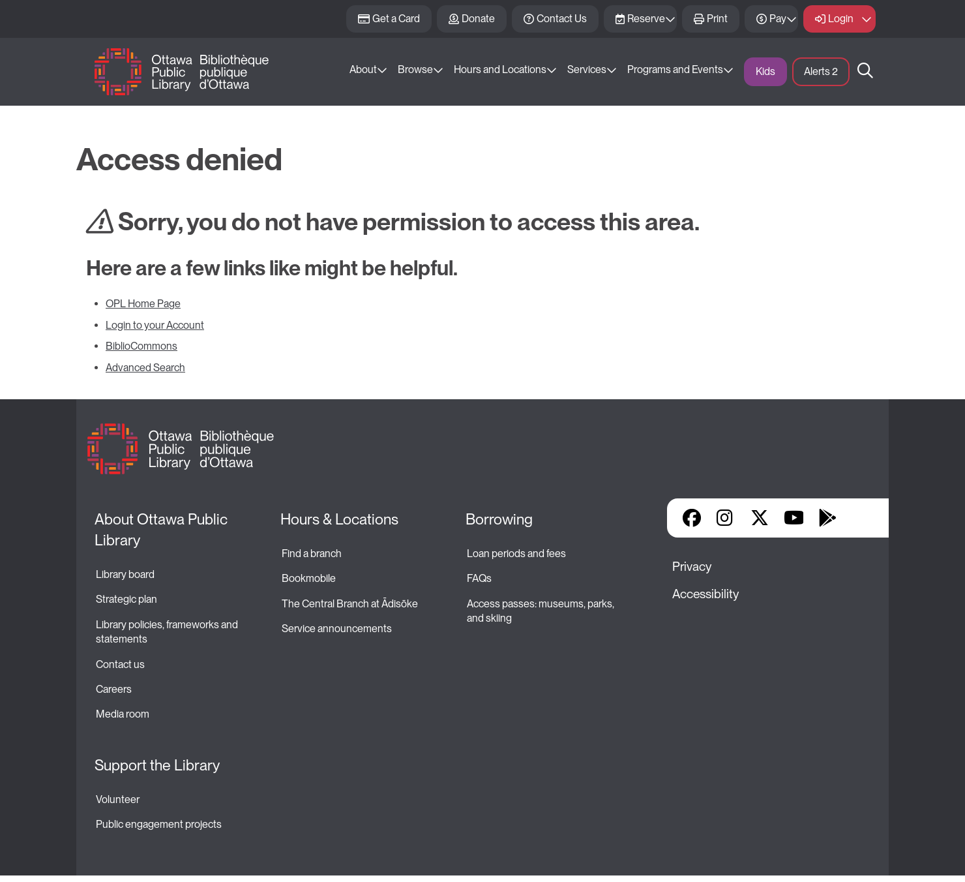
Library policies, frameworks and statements (168, 631)
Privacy (691, 566)
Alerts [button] (821, 71)
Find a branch (312, 553)
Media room (122, 714)
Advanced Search (145, 367)
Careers (114, 689)
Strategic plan (127, 599)
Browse (415, 69)
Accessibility (705, 593)
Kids (765, 71)
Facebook (692, 518)
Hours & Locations (339, 519)
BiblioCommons (141, 346)
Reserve (646, 18)
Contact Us (562, 18)
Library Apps (861, 518)
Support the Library (157, 765)
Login (841, 18)
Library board (125, 574)
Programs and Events (675, 69)
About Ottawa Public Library (163, 529)
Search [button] (865, 71)
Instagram (726, 518)
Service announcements (337, 628)
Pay (777, 18)
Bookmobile (309, 578)
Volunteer (118, 799)
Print (717, 18)
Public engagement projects (159, 824)
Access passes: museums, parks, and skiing (541, 611)
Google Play (827, 518)
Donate (478, 18)
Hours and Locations (500, 69)
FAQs (479, 578)
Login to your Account (155, 325)
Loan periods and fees (517, 553)
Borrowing (499, 519)
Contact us (120, 664)
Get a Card (396, 18)
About (363, 69)
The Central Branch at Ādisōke (350, 604)
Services (586, 69)
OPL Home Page (143, 303)
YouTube (794, 518)
